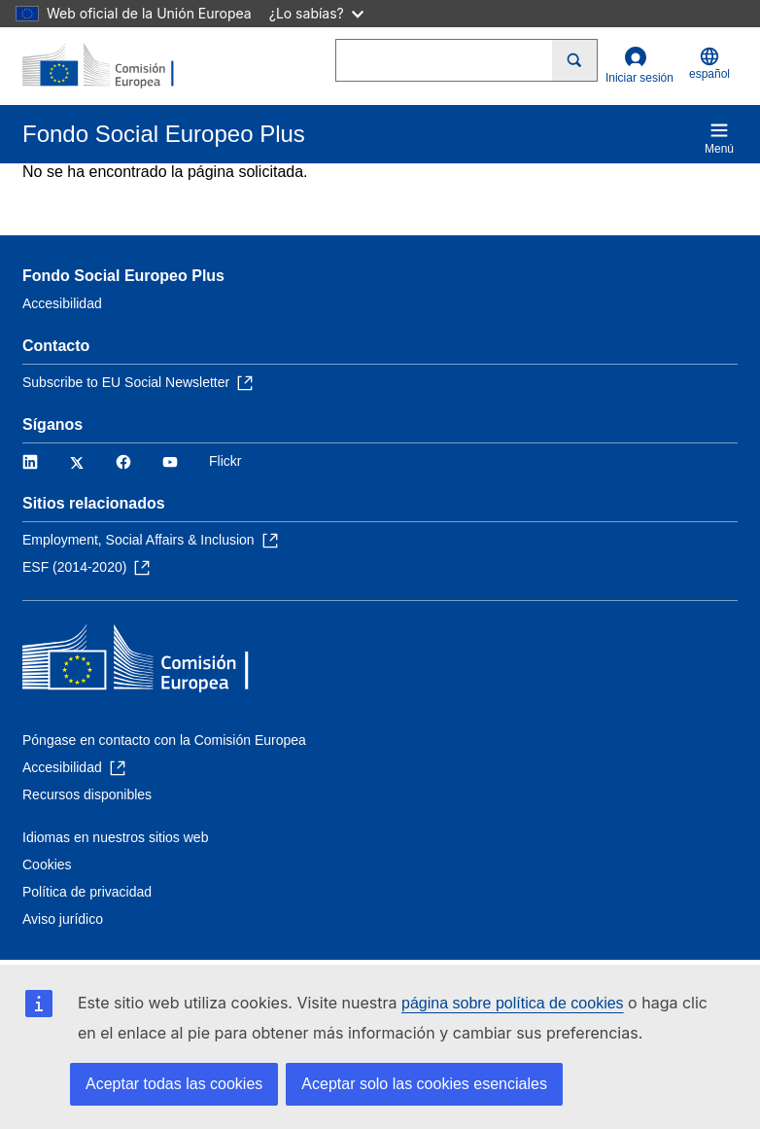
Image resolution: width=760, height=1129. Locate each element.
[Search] (575, 60)
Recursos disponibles (87, 794)
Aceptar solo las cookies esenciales (424, 1084)
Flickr (225, 461)
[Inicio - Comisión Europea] (116, 66)
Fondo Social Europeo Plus (123, 275)
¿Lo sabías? (316, 13)
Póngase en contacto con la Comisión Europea (164, 740)
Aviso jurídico (62, 919)
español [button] (709, 64)
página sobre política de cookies (512, 1003)
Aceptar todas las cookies (174, 1084)
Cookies (47, 864)
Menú (719, 138)
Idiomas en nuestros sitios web (115, 837)
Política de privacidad (87, 892)
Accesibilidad (62, 303)
